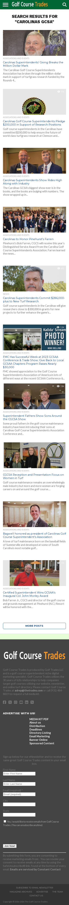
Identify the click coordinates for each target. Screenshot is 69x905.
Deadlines (35, 729)
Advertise (42, 891)
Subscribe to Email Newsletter (34, 887)
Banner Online (38, 739)
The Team (57, 891)
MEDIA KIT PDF (39, 719)
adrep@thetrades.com (29, 690)
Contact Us (36, 895)
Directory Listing (40, 732)
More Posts (34, 625)
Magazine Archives (21, 891)
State (6, 810)
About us (35, 722)
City (5, 800)
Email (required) (13, 790)
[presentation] (31, 837)
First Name (9, 769)
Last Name (9, 780)
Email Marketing (39, 736)
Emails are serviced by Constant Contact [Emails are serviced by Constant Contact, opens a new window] (35, 869)
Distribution (37, 726)
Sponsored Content (41, 743)
